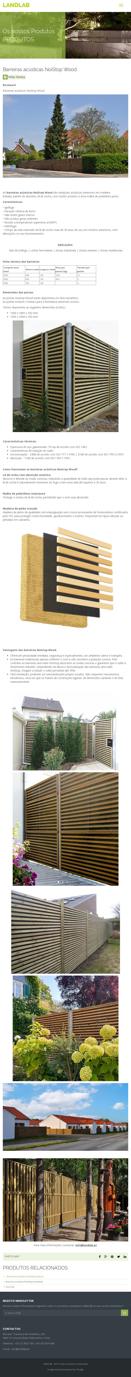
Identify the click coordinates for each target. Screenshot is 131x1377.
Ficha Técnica (14, 77)
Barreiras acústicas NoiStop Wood (25, 1276)
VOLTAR (10, 1287)
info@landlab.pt (20, 1349)
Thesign (80, 1369)
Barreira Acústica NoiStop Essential (24, 1281)
